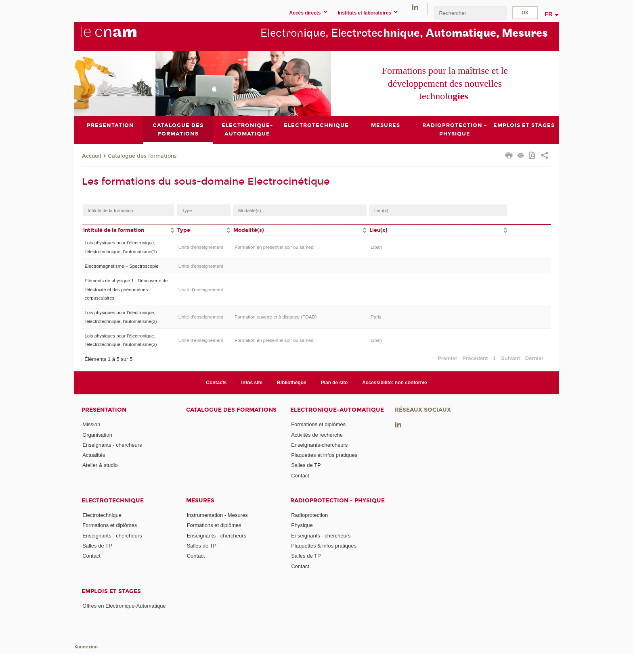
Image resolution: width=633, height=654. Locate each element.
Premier (447, 359)
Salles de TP (306, 465)
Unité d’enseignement (200, 247)
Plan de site (334, 382)
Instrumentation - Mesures (217, 515)
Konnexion (86, 647)
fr (549, 14)
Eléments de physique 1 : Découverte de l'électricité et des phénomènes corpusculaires (126, 289)
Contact (300, 476)
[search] (470, 12)
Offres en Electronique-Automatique (124, 606)
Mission (91, 424)
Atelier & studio (99, 465)
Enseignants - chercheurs (112, 445)
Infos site (252, 382)
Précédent (475, 359)
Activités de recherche (317, 435)
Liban (376, 247)
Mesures (200, 500)
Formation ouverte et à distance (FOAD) (275, 317)
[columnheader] (129, 229)
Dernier (534, 359)
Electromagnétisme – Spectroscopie (121, 266)
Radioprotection (309, 515)
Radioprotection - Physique (337, 500)
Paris (376, 317)
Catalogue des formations (142, 156)
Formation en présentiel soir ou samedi (274, 247)
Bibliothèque (291, 382)
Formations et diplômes (318, 424)
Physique (301, 525)
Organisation (97, 435)
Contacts (216, 382)
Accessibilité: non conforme (394, 382)
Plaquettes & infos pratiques (323, 546)
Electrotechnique (113, 500)
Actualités (93, 455)
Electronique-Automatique (337, 409)
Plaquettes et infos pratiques (324, 455)
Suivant (510, 359)
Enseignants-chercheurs (319, 445)
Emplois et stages (111, 591)
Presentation (104, 409)
